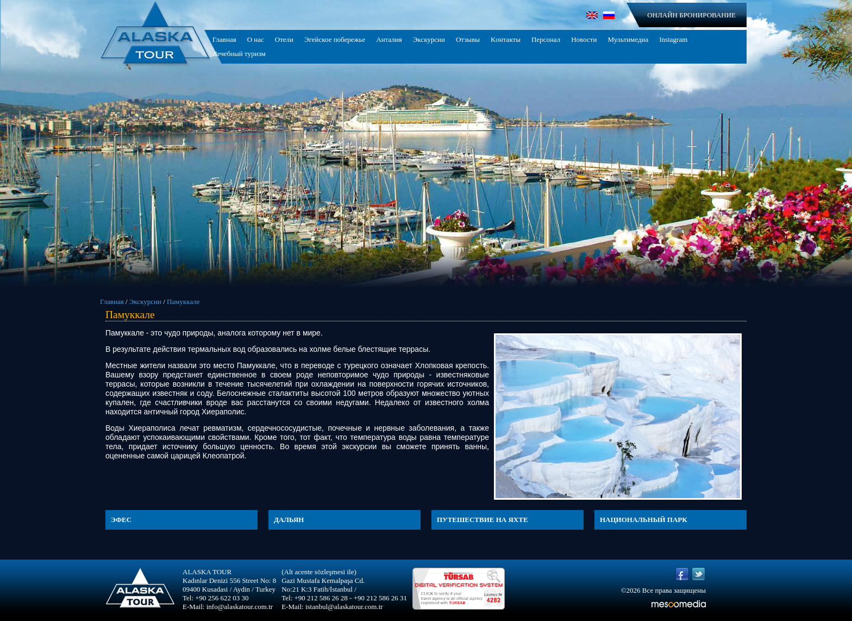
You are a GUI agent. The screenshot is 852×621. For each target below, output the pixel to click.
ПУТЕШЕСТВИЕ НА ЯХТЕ (482, 520)
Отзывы (468, 39)
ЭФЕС (121, 520)
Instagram (673, 39)
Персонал (545, 39)
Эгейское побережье (334, 39)
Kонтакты (506, 39)
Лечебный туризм (239, 53)
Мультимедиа (627, 39)
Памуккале (183, 301)
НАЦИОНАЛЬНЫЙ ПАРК (643, 520)
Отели (284, 39)
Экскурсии (429, 39)
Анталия (389, 39)
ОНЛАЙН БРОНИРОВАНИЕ (691, 15)
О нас (255, 39)
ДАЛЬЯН (289, 520)
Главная (224, 39)
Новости (584, 39)
